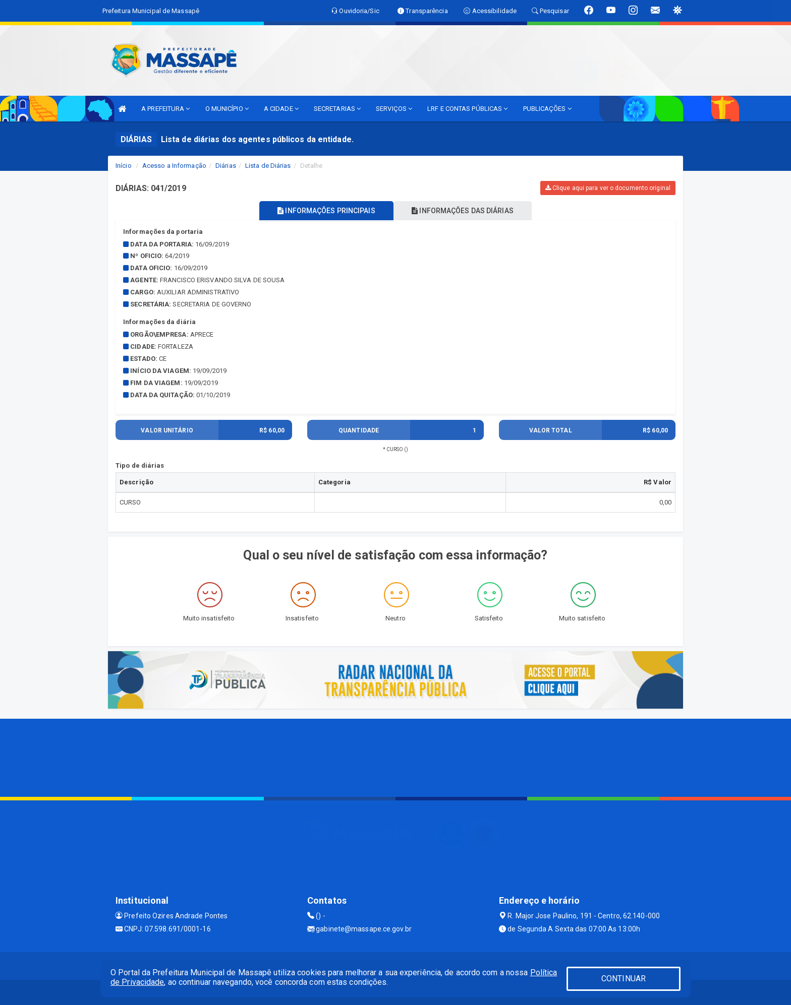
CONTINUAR (623, 978)
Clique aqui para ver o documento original (607, 188)
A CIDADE (281, 108)
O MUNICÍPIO (227, 108)
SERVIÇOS (394, 108)
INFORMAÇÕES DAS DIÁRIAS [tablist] (466, 211)
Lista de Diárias (268, 165)
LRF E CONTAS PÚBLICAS (467, 108)
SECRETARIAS (337, 108)
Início (124, 165)
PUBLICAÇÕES (547, 108)
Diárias (225, 165)
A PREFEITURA (165, 108)
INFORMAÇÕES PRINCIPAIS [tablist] (323, 211)
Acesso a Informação (174, 165)
